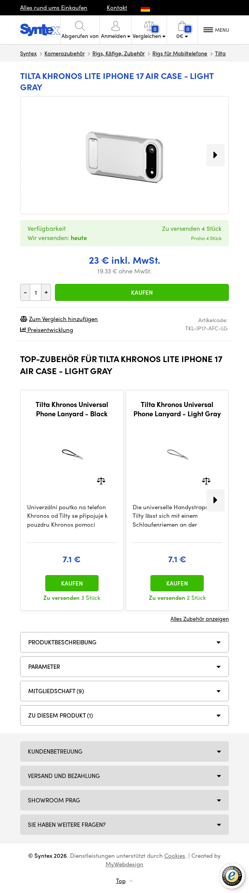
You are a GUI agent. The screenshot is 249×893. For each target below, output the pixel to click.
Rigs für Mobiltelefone (179, 53)
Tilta (220, 53)
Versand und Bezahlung (64, 775)
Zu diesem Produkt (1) (60, 715)
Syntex (28, 53)
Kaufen (142, 292)
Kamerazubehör (64, 53)
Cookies (174, 855)
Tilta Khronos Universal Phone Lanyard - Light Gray (177, 409)
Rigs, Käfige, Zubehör (118, 53)
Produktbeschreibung (62, 642)
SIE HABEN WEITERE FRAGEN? (67, 824)
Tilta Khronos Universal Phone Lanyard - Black (72, 409)
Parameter (44, 666)
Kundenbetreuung (55, 751)
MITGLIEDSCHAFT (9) (56, 691)
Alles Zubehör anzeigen (200, 618)
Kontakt (117, 7)
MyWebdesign (124, 864)
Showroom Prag (54, 800)
